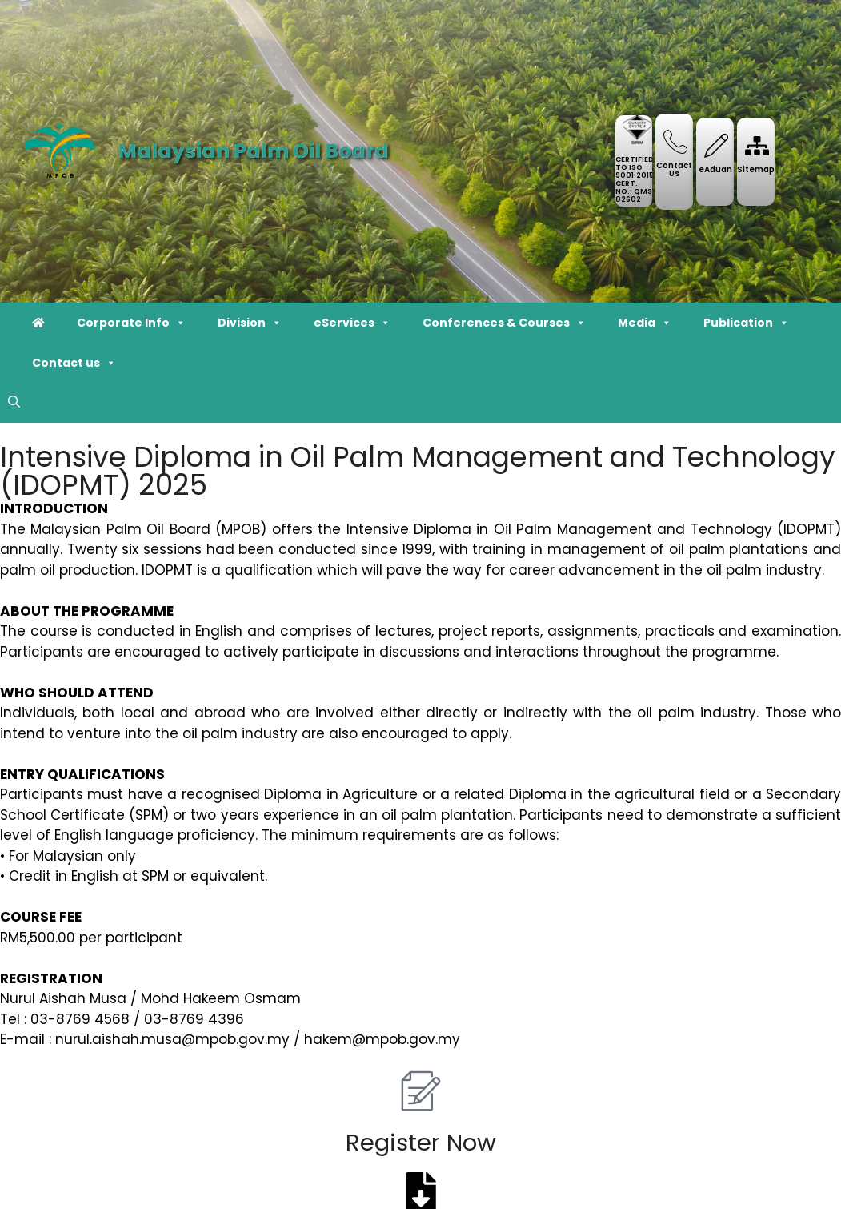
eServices (352, 323)
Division (250, 323)
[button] (14, 403)
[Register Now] (421, 1090)
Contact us (74, 363)
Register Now (421, 1143)
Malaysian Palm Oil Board (253, 151)
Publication (746, 323)
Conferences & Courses (504, 323)
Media (644, 323)
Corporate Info (131, 323)
